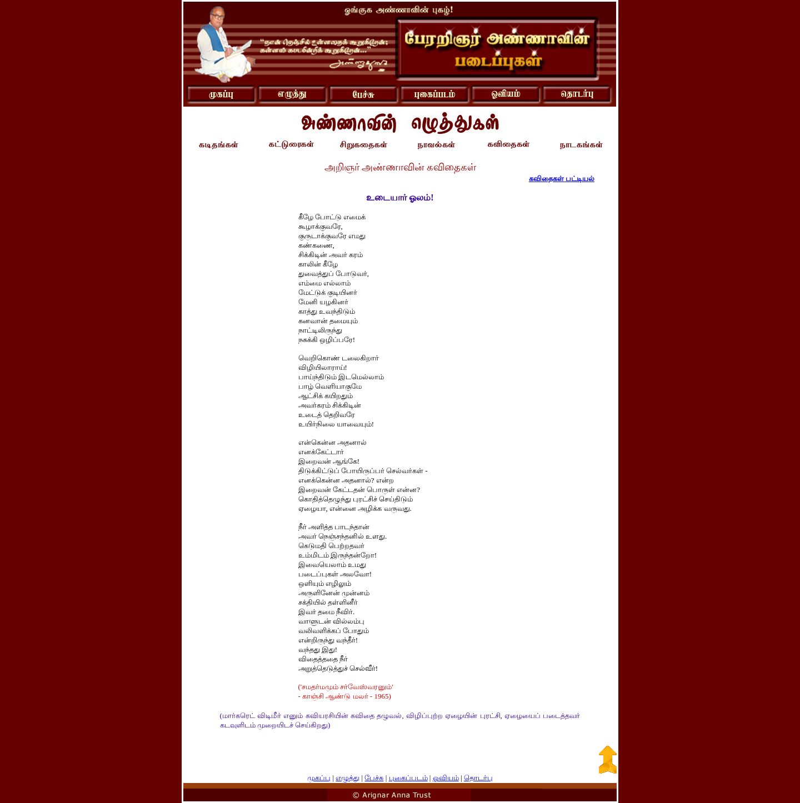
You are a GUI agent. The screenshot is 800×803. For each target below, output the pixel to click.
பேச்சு (373, 778)
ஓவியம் (446, 778)
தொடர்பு (478, 778)
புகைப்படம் (408, 778)
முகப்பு (319, 778)
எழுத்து (347, 778)
